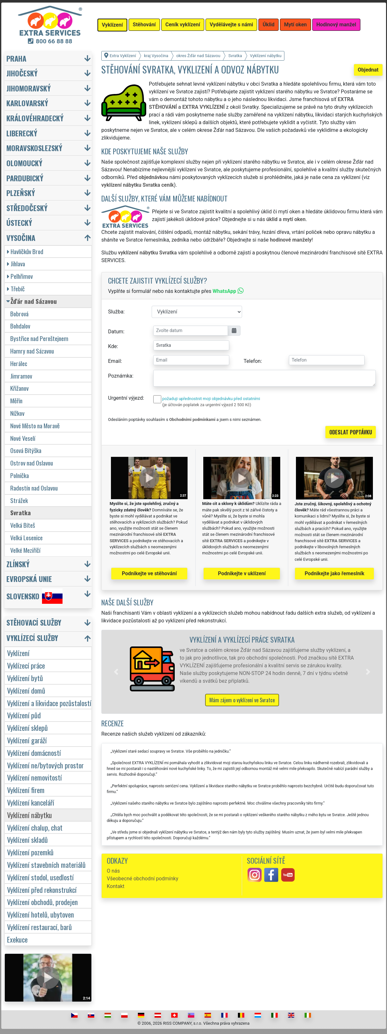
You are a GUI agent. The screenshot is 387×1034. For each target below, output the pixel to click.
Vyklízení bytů (25, 677)
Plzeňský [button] (20, 192)
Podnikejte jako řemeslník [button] (334, 573)
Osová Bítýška (25, 450)
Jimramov (21, 375)
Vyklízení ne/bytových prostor (45, 765)
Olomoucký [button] (24, 163)
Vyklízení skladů (27, 839)
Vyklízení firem (26, 789)
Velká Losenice (26, 537)
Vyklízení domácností (34, 752)
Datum (115, 332)
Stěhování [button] (144, 24)
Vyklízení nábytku (29, 814)
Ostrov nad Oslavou (31, 462)
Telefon (252, 361)
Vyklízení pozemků (30, 852)
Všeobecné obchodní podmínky (142, 879)
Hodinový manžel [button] (336, 24)
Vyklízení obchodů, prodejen (42, 901)
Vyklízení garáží (27, 740)
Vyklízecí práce (26, 665)
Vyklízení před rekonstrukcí (42, 889)
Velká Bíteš (22, 525)
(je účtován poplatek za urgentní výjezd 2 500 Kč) (206, 404)
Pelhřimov (20, 276)
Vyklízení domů (26, 690)
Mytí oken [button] (295, 24)
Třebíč (16, 288)
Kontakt (115, 886)
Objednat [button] (368, 70)
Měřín (16, 400)
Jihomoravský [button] (28, 88)
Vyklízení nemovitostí (34, 777)
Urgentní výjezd (125, 398)
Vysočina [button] (20, 237)
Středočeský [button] (26, 207)
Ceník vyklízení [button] (182, 24)
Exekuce (17, 939)
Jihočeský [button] (22, 73)
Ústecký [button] (19, 222)
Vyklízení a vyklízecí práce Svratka (242, 639)
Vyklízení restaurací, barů (39, 926)
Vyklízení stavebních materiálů (46, 864)
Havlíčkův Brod (25, 251)
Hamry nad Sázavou (32, 350)
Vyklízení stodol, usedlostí (40, 877)
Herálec (18, 363)
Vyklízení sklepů (27, 727)
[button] (116, 672)
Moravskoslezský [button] (34, 147)
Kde (112, 346)
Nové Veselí (22, 438)
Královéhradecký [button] (34, 118)
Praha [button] (16, 58)
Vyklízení (18, 652)
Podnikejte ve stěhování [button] (149, 573)
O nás (113, 871)
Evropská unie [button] (29, 578)
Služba (115, 312)
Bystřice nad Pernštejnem (39, 338)
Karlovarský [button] (27, 103)
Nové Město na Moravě (35, 425)
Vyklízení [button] (112, 25)
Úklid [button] (268, 24)
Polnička (19, 475)
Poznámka (120, 376)
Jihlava (16, 263)
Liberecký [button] (21, 133)
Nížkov (17, 413)
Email (114, 361)
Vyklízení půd (24, 715)
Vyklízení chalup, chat (35, 827)
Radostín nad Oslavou (34, 487)
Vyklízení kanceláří (30, 802)
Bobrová (19, 313)
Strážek (19, 500)
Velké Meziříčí (25, 550)
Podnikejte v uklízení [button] (242, 573)
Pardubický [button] (24, 178)
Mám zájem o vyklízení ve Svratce (242, 700)
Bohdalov (20, 325)
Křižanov (19, 388)
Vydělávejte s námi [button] (231, 24)
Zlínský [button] (17, 564)
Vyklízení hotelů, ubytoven (40, 914)
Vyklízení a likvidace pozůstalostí (49, 702)
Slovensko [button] (34, 596)
